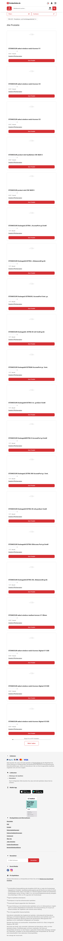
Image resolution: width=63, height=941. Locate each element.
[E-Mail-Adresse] (17, 860)
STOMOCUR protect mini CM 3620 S (21, 190)
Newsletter (10, 821)
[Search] (54, 8)
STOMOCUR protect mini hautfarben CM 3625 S (25, 155)
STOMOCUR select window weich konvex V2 (24, 84)
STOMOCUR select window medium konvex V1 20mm (27, 615)
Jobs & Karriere (11, 841)
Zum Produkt (31, 60)
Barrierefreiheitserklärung (14, 847)
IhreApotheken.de (38, 763)
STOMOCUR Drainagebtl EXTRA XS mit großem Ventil (27, 509)
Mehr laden (32, 743)
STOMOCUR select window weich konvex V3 (24, 119)
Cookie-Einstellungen (12, 844)
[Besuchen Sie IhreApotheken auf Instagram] (11, 870)
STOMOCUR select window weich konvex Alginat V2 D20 (28, 686)
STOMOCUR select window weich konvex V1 (24, 48)
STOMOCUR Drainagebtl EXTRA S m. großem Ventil (26, 403)
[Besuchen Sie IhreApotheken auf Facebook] (8, 870)
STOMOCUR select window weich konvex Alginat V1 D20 (28, 651)
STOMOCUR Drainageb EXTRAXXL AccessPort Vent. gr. (28, 296)
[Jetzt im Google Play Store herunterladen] (37, 791)
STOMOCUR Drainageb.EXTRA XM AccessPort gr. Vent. (28, 473)
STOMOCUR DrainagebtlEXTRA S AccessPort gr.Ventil (27, 438)
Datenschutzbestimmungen (14, 833)
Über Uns (9, 838)
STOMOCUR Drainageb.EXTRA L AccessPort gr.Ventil (27, 226)
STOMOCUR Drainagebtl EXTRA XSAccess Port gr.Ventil (28, 544)
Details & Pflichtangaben (15, 56)
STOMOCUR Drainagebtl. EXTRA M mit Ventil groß (26, 332)
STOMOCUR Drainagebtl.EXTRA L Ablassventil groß (26, 261)
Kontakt (9, 827)
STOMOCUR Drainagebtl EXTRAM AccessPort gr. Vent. (28, 367)
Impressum (10, 836)
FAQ (8, 824)
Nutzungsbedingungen (13, 830)
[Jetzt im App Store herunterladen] (25, 791)
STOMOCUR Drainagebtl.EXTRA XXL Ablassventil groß (27, 580)
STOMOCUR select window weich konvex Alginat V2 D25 (28, 721)
